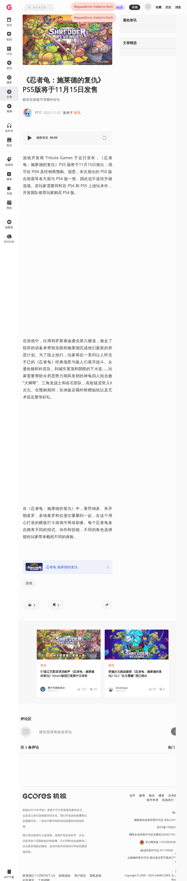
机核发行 (168, 800)
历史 (168, 7)
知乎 (132, 795)
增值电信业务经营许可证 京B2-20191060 (158, 820)
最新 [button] (181, 747)
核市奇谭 (152, 800)
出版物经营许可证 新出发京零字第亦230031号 (155, 857)
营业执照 (177, 812)
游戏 (29, 583)
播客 (161, 795)
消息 (178, 7)
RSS (180, 800)
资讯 (77, 112)
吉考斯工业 (175, 795)
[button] (30, 137)
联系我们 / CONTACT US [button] (39, 875)
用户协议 (80, 875)
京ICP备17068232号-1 (170, 827)
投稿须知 (64, 875)
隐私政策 (96, 875)
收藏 (158, 7)
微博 (142, 795)
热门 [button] (171, 747)
